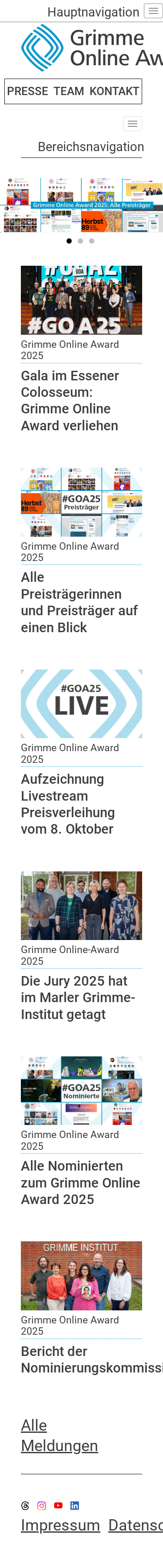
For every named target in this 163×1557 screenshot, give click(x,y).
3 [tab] (93, 242)
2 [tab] (81, 242)
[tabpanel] (81, 205)
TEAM (68, 91)
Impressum (60, 1525)
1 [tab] (70, 242)
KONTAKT (115, 91)
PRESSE (27, 91)
